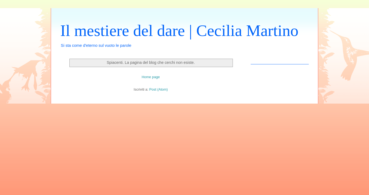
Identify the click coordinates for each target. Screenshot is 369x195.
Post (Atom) (158, 89)
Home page (151, 77)
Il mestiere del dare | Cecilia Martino (179, 30)
